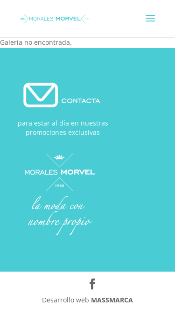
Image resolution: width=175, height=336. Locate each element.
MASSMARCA (112, 299)
